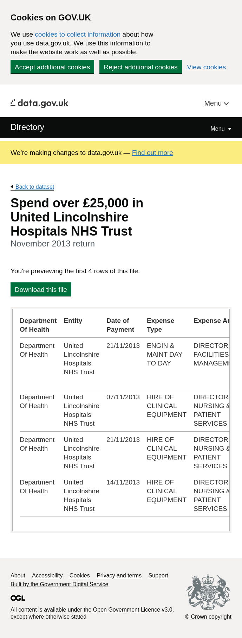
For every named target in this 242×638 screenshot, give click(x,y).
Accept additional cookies (52, 67)
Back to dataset (34, 187)
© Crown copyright (208, 617)
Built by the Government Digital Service (59, 584)
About (18, 575)
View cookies (206, 67)
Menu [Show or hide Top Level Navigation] (218, 129)
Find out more (152, 152)
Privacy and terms (119, 575)
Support (158, 575)
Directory (27, 127)
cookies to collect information (77, 34)
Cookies (80, 575)
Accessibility (47, 575)
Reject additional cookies (140, 67)
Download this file (41, 289)
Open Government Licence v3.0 (132, 610)
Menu (214, 103)
